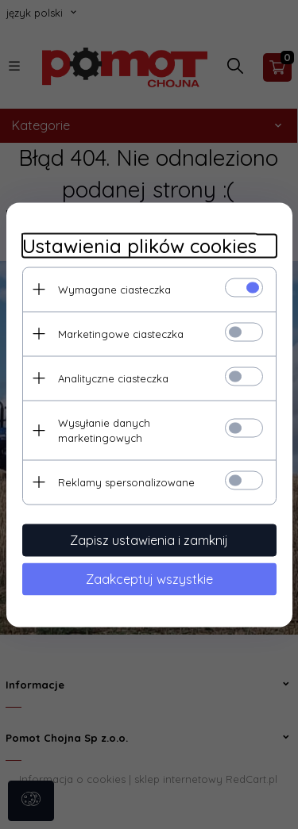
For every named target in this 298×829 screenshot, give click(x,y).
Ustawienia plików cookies (139, 245)
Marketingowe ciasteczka (121, 333)
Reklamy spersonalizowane (126, 481)
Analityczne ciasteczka (113, 377)
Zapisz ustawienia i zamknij (149, 539)
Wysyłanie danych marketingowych (104, 429)
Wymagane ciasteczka (114, 288)
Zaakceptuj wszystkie (149, 578)
